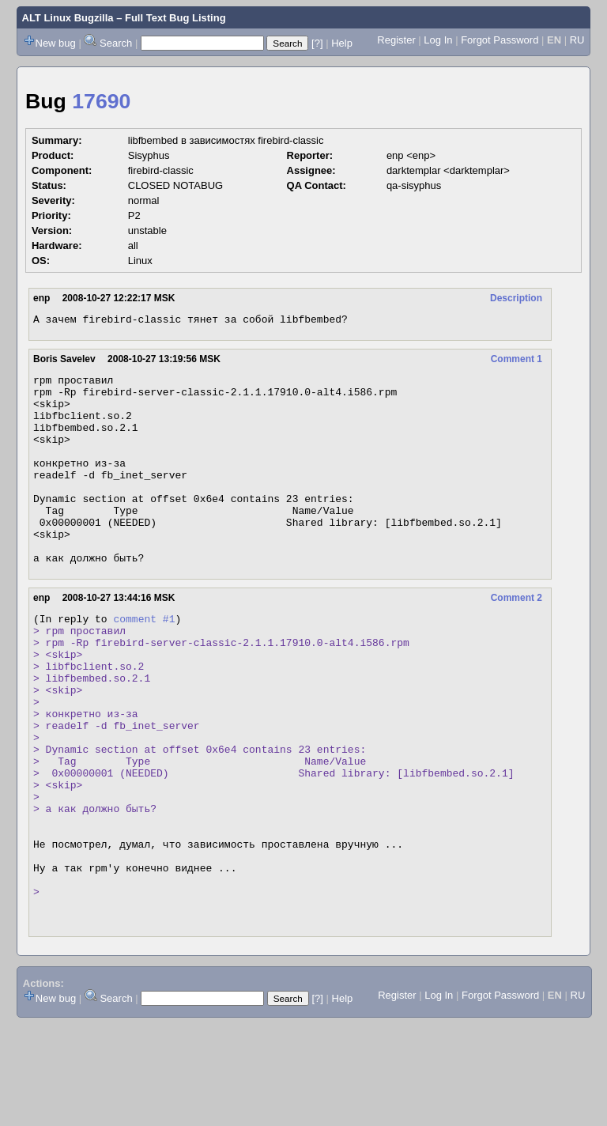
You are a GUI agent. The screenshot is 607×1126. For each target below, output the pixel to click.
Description (516, 298)
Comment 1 (516, 361)
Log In (438, 40)
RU (577, 40)
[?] (316, 43)
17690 (101, 101)
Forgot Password (499, 40)
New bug (56, 43)
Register (396, 40)
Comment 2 (516, 638)
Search (116, 43)
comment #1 (144, 661)
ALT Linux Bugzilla (68, 18)
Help (342, 43)
